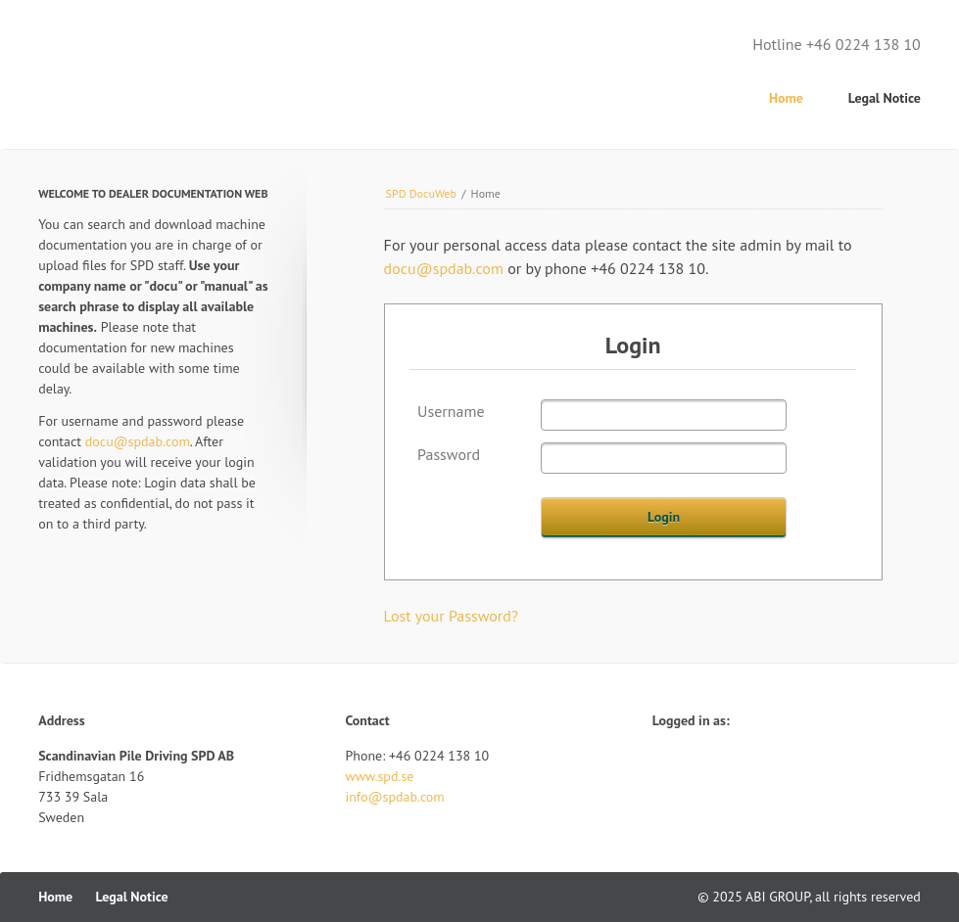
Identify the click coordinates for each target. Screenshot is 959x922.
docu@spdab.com (443, 268)
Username (451, 411)
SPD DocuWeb (421, 193)
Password (448, 454)
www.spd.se (379, 776)
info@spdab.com (394, 797)
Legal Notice (884, 98)
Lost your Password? (451, 615)
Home (786, 98)
